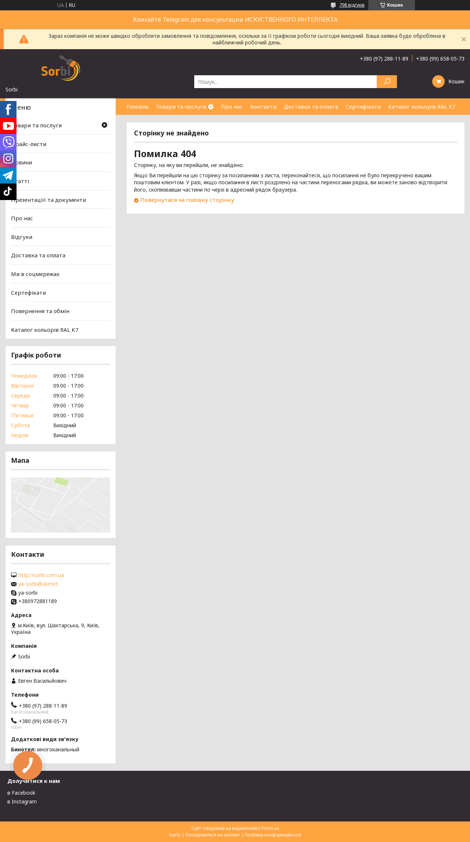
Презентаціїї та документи (48, 199)
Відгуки (21, 236)
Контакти (263, 106)
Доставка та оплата (311, 106)
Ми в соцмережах (35, 273)
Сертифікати (363, 106)
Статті (20, 181)
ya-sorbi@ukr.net (38, 584)
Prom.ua (270, 828)
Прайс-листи (28, 144)
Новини (21, 162)
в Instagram (22, 801)
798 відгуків (352, 5)
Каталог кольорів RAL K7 (422, 106)
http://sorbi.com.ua (41, 575)
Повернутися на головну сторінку (187, 199)
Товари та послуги (181, 106)
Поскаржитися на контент (212, 835)
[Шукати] (387, 81)
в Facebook (21, 792)
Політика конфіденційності (273, 835)
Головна (137, 106)
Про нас (232, 106)
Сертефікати (28, 292)
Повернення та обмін (40, 311)
